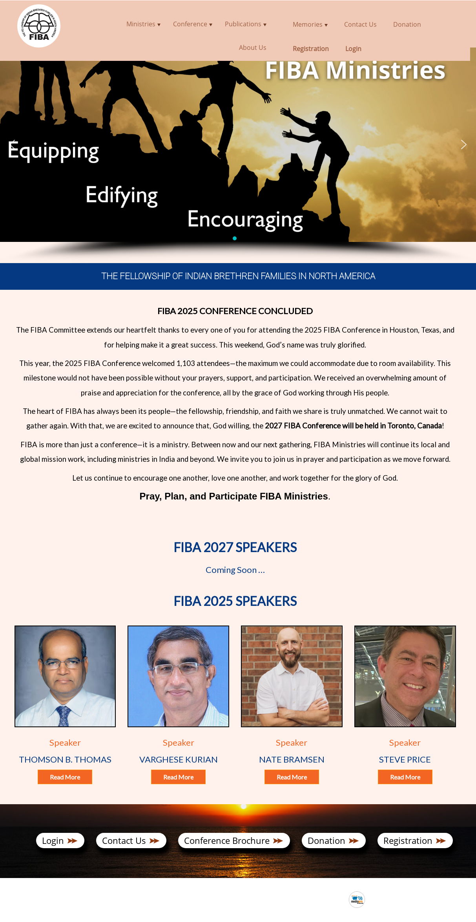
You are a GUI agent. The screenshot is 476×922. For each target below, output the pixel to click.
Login (53, 840)
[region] (238, 155)
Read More (65, 777)
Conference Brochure (227, 840)
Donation (326, 840)
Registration (407, 840)
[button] (12, 144)
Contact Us (124, 840)
